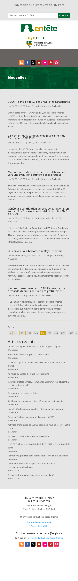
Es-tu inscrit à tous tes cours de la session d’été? (31, 475)
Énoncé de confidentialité (39, 522)
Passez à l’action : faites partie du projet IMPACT (31, 417)
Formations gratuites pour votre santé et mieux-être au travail (38, 455)
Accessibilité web (39, 525)
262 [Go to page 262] (29, 333)
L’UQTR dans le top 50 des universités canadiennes (39, 101)
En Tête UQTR (18, 106)
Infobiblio (59, 255)
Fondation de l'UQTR (51, 218)
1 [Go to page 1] (15, 333)
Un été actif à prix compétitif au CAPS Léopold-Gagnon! (34, 346)
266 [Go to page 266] (56, 333)
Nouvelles (46, 106)
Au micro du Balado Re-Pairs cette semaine (28, 373)
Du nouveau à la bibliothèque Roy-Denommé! (35, 251)
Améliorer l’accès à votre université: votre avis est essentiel (36, 401)
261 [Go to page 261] (22, 333)
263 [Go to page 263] (36, 333)
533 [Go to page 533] (71, 333)
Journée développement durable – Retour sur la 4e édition (35, 409)
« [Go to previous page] (10, 333)
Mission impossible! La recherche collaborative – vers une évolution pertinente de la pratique (37, 173)
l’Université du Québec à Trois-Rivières (45, 538)
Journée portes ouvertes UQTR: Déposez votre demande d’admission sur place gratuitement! (36, 290)
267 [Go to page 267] (62, 333)
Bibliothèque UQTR (20, 255)
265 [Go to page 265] (49, 333)
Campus (50, 255)
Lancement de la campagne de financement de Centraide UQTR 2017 (36, 137)
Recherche (57, 106)
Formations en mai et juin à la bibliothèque (28, 354)
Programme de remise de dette (23, 393)
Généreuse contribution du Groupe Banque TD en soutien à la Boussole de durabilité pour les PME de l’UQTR (38, 211)
